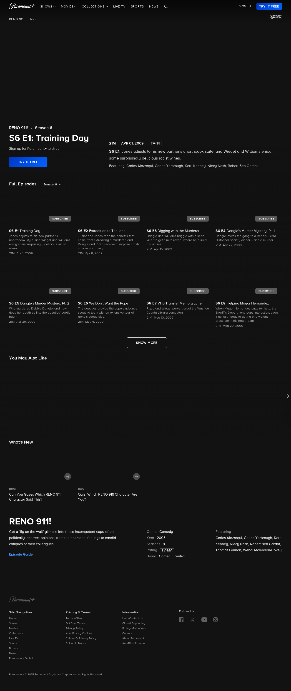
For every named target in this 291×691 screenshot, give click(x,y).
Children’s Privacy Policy (81, 638)
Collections (16, 633)
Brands (13, 648)
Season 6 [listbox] (50, 184)
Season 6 (43, 128)
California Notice (76, 643)
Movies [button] (68, 6)
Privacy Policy (74, 628)
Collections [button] (94, 6)
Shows (13, 623)
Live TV (119, 6)
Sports (137, 6)
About (34, 19)
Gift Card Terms (75, 623)
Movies (13, 628)
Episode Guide (21, 554)
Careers (127, 633)
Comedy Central (172, 556)
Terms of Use (74, 618)
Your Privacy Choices (79, 633)
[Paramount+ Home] (22, 599)
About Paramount (133, 638)
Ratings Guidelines (134, 628)
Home (13, 618)
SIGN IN (245, 6)
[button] (42, 474)
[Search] (166, 7)
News (153, 6)
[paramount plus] (22, 6)
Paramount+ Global (21, 658)
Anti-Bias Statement (134, 643)
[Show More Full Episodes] (147, 342)
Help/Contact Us (132, 618)
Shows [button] (46, 6)
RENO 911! (16, 19)
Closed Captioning (133, 623)
